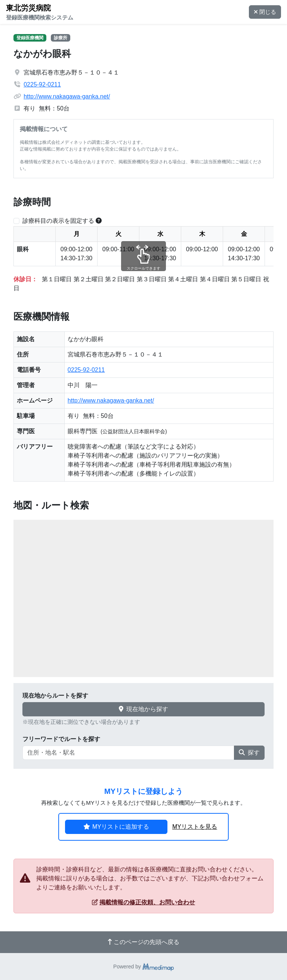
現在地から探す (143, 709)
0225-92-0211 (42, 84)
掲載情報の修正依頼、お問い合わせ (143, 902)
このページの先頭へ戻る (143, 942)
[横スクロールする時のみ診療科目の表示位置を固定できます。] (99, 221)
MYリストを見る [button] (194, 826)
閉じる (265, 12)
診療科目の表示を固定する (58, 221)
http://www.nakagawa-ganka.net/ (67, 96)
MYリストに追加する (116, 826)
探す (249, 752)
